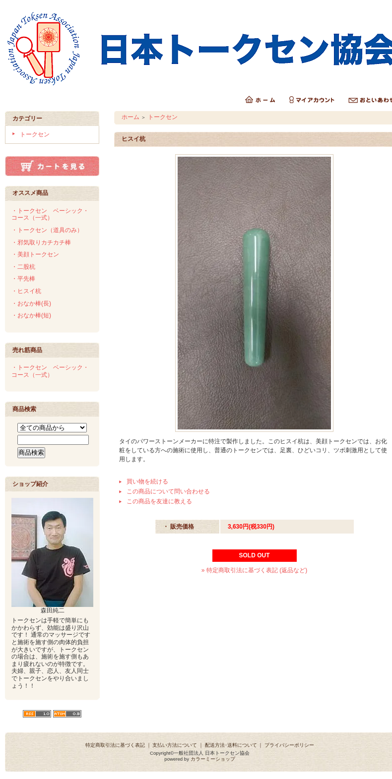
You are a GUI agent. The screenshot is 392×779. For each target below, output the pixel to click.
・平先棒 (23, 278)
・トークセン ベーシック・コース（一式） (50, 214)
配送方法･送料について (231, 745)
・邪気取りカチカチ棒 (41, 242)
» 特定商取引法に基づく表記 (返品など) (254, 570)
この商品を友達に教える (159, 501)
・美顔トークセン (35, 254)
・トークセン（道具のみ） (47, 230)
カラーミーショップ (213, 759)
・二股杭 (23, 266)
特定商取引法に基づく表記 (115, 745)
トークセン (35, 134)
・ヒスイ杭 (26, 291)
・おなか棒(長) (31, 303)
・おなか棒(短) (31, 315)
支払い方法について (174, 745)
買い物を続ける (147, 481)
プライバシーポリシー (289, 745)
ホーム (130, 117)
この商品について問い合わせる (168, 491)
